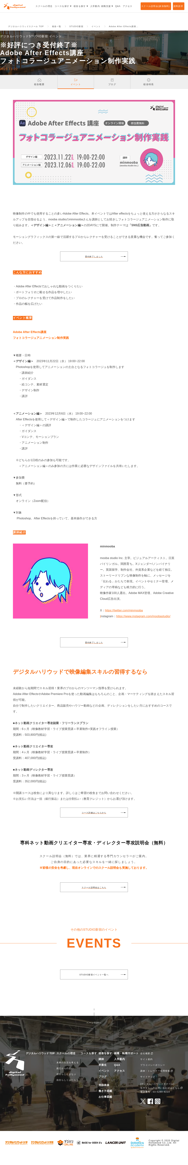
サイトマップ (147, 1087)
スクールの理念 (66, 1063)
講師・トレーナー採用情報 (155, 1081)
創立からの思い (65, 1078)
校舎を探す (105, 1063)
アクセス (119, 1081)
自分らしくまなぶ (66, 1084)
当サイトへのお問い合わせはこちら (160, 1098)
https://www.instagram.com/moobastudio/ (143, 626)
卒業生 (103, 1075)
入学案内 (119, 1069)
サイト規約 (146, 1069)
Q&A (117, 1075)
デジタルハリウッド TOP (40, 1063)
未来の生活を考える (67, 1073)
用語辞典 (104, 1095)
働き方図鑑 (105, 1101)
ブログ (103, 1086)
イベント (104, 1081)
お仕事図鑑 (105, 1107)
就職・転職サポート (126, 1063)
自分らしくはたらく (67, 1090)
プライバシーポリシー (152, 1075)
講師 (101, 1069)
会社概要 (145, 1064)
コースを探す (89, 1063)
